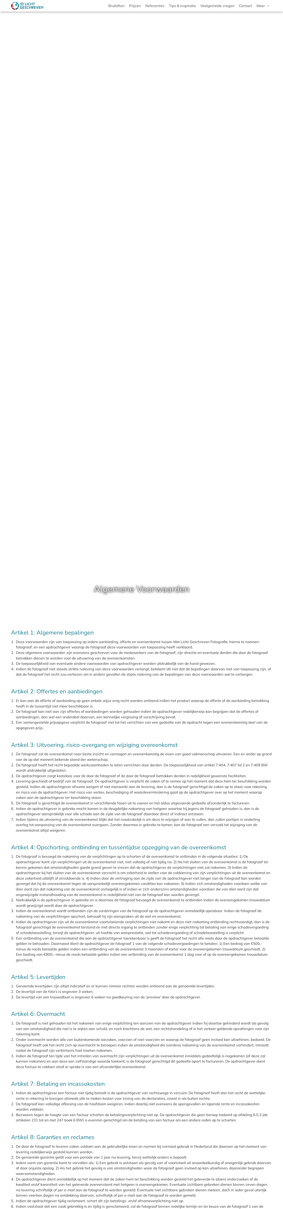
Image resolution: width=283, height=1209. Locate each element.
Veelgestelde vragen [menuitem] (217, 6)
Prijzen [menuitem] (135, 6)
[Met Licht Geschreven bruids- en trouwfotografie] (27, 6)
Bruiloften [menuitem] (116, 6)
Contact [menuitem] (245, 6)
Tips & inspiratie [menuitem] (182, 6)
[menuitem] (263, 6)
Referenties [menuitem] (154, 6)
